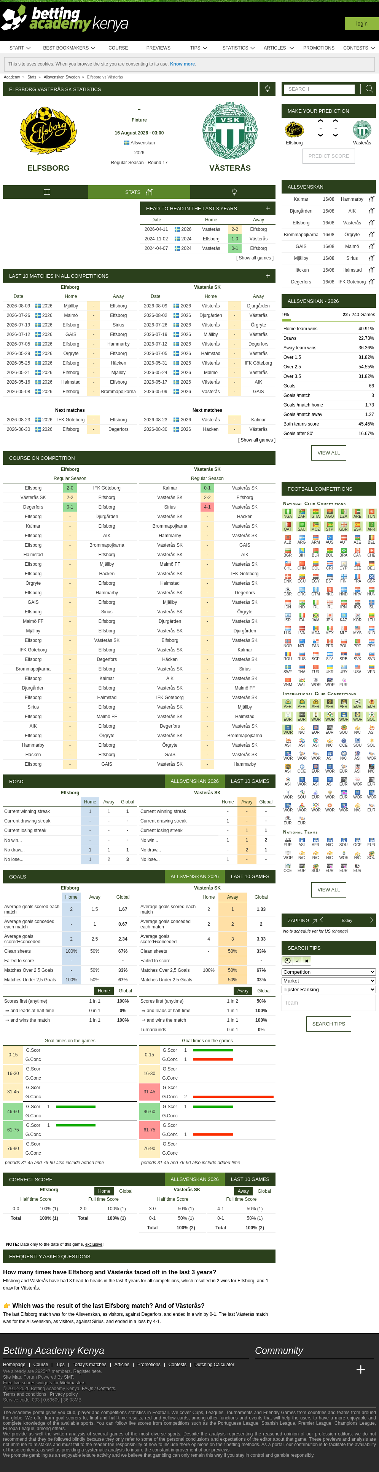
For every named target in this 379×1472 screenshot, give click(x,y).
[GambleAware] (22, 1465)
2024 (187, 239)
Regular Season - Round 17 (139, 162)
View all (328, 453)
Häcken (118, 363)
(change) (340, 931)
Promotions (318, 48)
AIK (258, 382)
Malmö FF (33, 621)
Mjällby (71, 306)
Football (160, 1412)
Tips (199, 48)
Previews (158, 48)
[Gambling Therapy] (59, 1465)
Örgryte (70, 353)
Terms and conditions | (26, 1394)
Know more (182, 64)
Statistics (239, 48)
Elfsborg (48, 168)
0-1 (235, 248)
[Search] (367, 89)
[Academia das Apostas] (275, 1369)
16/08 (328, 199)
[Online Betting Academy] (304, 1369)
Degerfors (118, 429)
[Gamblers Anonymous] (69, 1465)
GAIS (70, 334)
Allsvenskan (139, 143)
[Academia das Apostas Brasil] (289, 1369)
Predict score (329, 156)
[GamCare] (48, 1465)
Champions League (354, 1423)
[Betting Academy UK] (346, 1369)
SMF (68, 1377)
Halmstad (71, 382)
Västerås (230, 168)
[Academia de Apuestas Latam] (332, 1369)
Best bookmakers (69, 48)
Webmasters (72, 1383)
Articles (279, 48)
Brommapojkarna (118, 391)
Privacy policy (64, 1394)
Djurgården (258, 306)
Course (118, 48)
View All (328, 890)
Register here (87, 1371)
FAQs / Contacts (98, 1388)
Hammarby (118, 344)
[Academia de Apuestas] (318, 1369)
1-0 (235, 239)
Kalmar (258, 419)
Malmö (71, 315)
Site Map (12, 1377)
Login (362, 24)
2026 (139, 152)
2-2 (235, 229)
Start (21, 48)
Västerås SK (33, 497)
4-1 (207, 507)
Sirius (118, 325)
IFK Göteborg (70, 419)
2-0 (70, 488)
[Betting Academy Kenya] (261, 1369)
